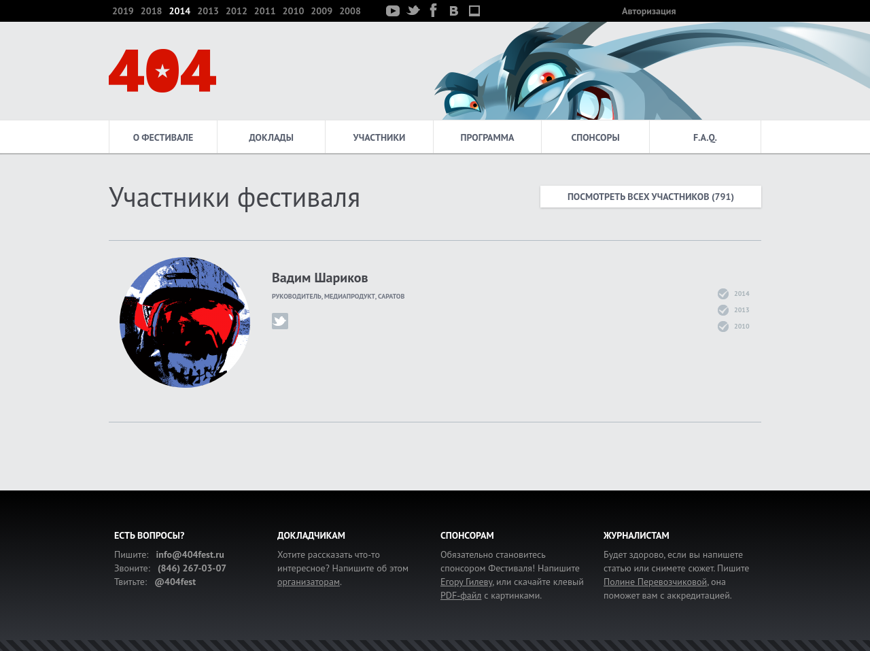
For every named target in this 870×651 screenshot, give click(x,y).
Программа (488, 137)
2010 (293, 11)
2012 (236, 11)
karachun (280, 321)
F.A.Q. (705, 137)
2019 (123, 11)
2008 (350, 11)
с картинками (490, 595)
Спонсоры (595, 137)
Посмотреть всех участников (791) (651, 196)
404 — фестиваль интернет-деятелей (162, 71)
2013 (208, 11)
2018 (151, 11)
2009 (321, 11)
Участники (379, 137)
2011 (265, 11)
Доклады (271, 137)
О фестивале (163, 137)
